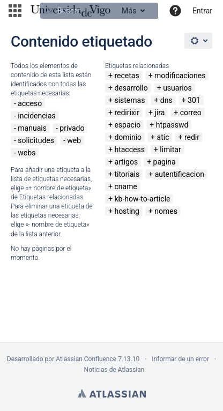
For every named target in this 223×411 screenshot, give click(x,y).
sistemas (129, 100)
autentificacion (179, 174)
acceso (30, 103)
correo (191, 112)
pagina (164, 162)
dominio (128, 137)
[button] (15, 10)
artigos (126, 162)
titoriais (126, 174)
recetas (126, 75)
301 (194, 100)
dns (166, 100)
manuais (32, 128)
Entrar (202, 10)
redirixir (126, 112)
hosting (126, 211)
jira (159, 112)
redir (191, 137)
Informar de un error (180, 359)
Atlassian (112, 393)
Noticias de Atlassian (114, 369)
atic (163, 137)
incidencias (37, 115)
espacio (127, 125)
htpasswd (172, 125)
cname (125, 186)
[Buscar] (99, 11)
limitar (170, 149)
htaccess (129, 149)
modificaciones (179, 75)
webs (26, 152)
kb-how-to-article (142, 199)
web (74, 140)
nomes (165, 211)
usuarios (177, 88)
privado (72, 128)
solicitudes (36, 140)
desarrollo (130, 88)
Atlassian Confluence (86, 359)
